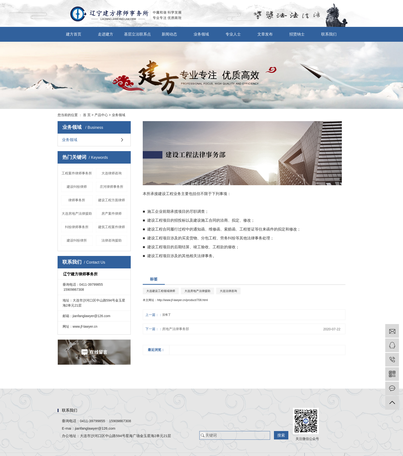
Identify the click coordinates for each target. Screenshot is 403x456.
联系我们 (329, 34)
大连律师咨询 (111, 173)
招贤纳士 (297, 34)
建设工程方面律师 (111, 200)
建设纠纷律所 (77, 240)
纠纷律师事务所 (77, 227)
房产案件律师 (111, 213)
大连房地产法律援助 (77, 213)
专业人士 (233, 34)
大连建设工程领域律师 (160, 291)
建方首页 (73, 34)
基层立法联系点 (137, 34)
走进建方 (105, 34)
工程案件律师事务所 (77, 173)
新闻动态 (169, 34)
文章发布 (265, 34)
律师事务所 (76, 200)
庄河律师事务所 (111, 187)
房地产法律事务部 (175, 329)
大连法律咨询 (228, 291)
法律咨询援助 (111, 240)
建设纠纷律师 (77, 187)
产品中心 (101, 115)
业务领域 (201, 34)
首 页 (87, 115)
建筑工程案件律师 (111, 227)
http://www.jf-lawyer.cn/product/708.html (182, 300)
